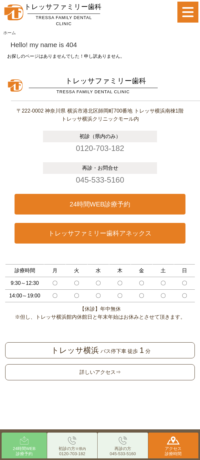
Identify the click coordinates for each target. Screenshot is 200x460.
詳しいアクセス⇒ (100, 372)
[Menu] (187, 12)
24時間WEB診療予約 (100, 204)
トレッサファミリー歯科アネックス (100, 233)
